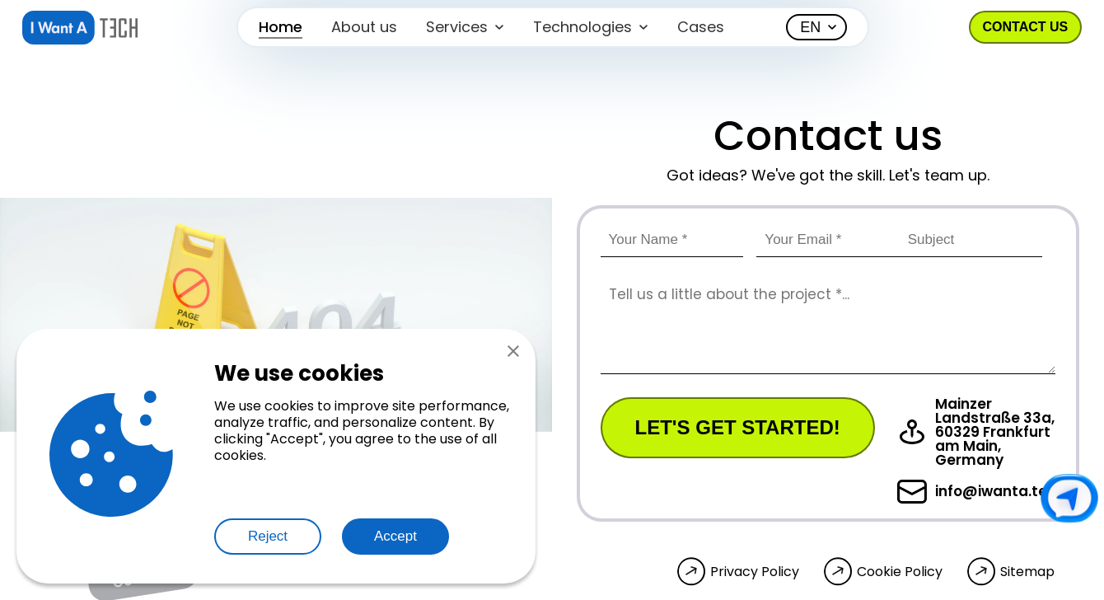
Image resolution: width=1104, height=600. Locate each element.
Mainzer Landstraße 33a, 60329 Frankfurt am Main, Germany (976, 432)
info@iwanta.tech (981, 492)
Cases (700, 26)
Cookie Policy (900, 572)
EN (810, 27)
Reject (268, 536)
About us (364, 26)
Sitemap (1027, 572)
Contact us (1026, 27)
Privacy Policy (754, 572)
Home (280, 26)
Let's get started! (737, 427)
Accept (395, 536)
